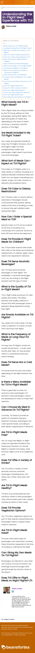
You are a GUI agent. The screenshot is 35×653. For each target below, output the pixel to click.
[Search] (32, 2)
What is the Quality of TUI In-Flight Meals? (18, 66)
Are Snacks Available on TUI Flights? (16, 68)
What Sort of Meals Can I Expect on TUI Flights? (17, 51)
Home (3, 7)
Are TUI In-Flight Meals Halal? (13, 95)
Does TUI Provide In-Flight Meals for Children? (15, 60)
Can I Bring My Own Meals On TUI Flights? (17, 97)
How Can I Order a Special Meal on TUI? (17, 57)
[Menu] (2, 2)
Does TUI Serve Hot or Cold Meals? (15, 75)
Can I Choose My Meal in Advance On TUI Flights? (18, 82)
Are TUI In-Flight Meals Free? (13, 86)
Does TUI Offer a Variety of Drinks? (15, 88)
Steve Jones (11, 26)
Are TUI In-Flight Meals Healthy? (14, 90)
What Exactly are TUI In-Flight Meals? (15, 46)
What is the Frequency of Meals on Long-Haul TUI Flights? (16, 71)
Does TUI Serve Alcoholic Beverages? (16, 64)
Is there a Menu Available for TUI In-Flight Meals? (17, 78)
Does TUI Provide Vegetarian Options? (17, 92)
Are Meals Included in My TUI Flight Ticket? (18, 48)
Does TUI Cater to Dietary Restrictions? (17, 55)
